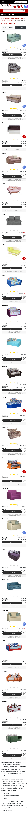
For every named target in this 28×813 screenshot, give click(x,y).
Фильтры (20, 27)
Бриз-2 (4, 153)
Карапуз (4, 397)
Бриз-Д (4, 92)
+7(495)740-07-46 (22, 6)
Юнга (3, 640)
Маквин (4, 336)
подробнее (12, 54)
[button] (7, 14)
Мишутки (4, 701)
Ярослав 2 (5, 610)
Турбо (3, 275)
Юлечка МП (5, 488)
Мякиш (4, 457)
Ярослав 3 (5, 518)
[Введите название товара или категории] (12, 10)
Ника (3, 183)
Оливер (4, 732)
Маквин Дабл (5, 579)
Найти (23, 10)
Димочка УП (5, 305)
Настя (3, 549)
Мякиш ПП (5, 427)
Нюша (3, 244)
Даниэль (4, 366)
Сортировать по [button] (7, 27)
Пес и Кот (4, 671)
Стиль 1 (4, 122)
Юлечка (4, 61)
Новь (3, 214)
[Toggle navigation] (3, 2)
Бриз (3, 31)
